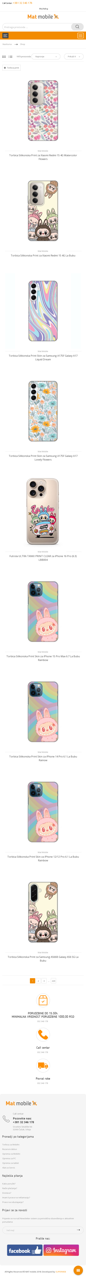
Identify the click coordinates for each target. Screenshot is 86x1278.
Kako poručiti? (8, 1183)
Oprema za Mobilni (11, 1153)
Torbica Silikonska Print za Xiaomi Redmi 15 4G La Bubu (43, 255)
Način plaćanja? (9, 1188)
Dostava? (6, 1192)
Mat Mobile (43, 150)
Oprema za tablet (10, 1163)
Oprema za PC (9, 1158)
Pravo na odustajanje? (13, 1202)
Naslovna (7, 44)
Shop (22, 44)
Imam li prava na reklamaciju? (16, 1197)
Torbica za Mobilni (10, 1144)
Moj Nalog (43, 8)
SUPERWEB (61, 1271)
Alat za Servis (8, 1167)
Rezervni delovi (9, 1149)
